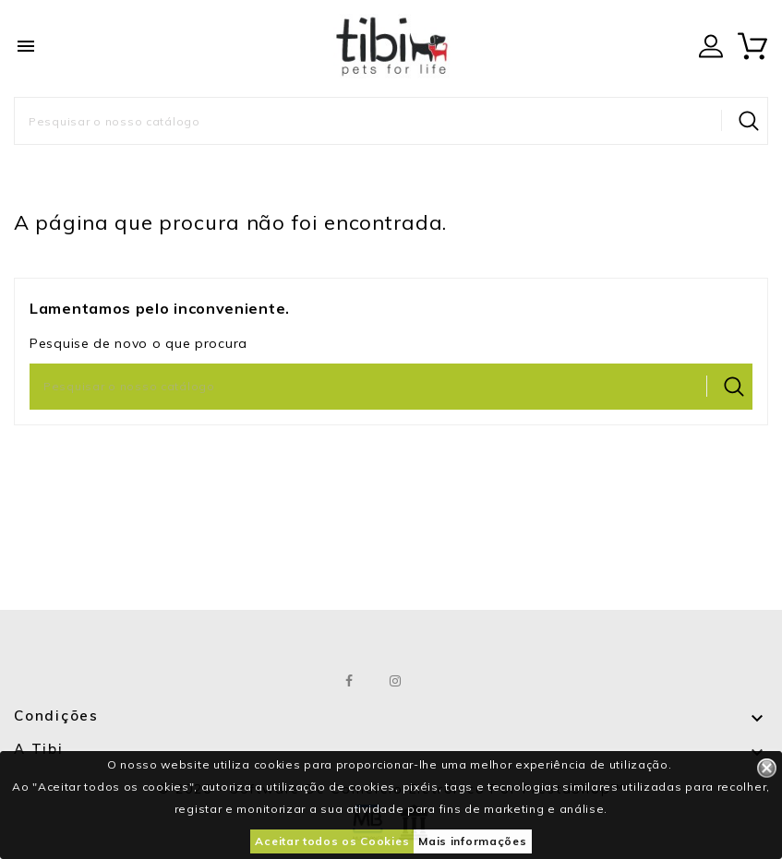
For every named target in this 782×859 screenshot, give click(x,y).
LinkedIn (442, 681)
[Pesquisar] (391, 121)
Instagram (395, 681)
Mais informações (472, 841)
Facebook (349, 681)
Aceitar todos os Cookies (332, 841)
